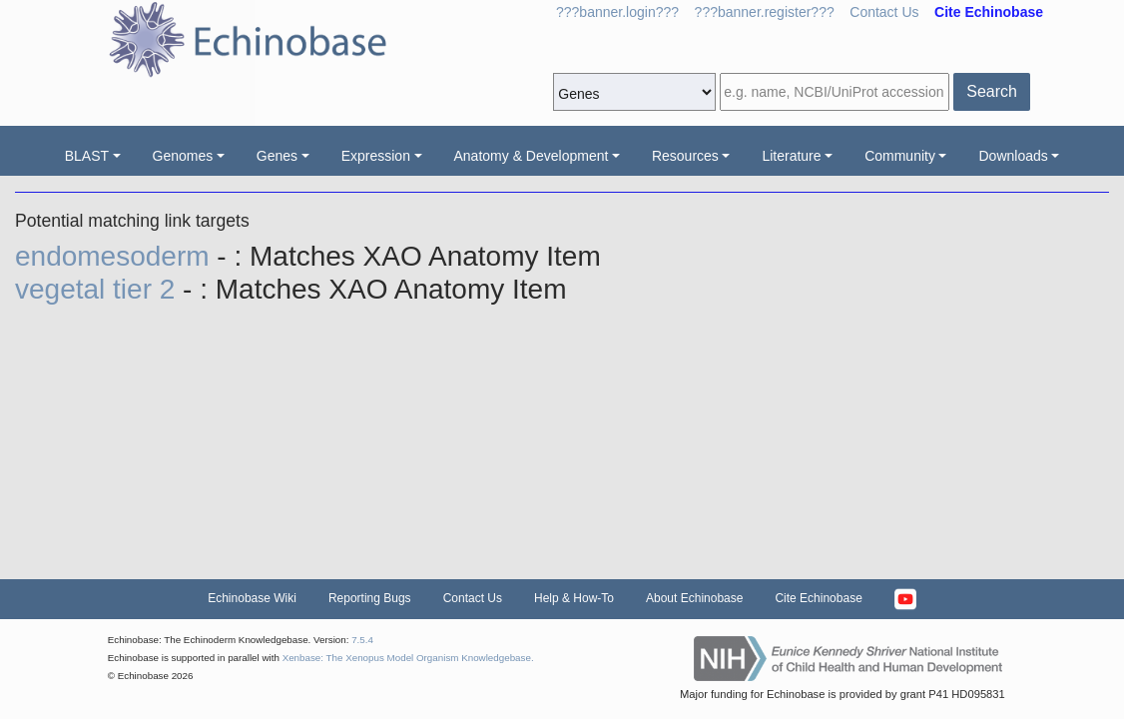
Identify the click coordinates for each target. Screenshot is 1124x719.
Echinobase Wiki (252, 598)
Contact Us (883, 12)
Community (899, 156)
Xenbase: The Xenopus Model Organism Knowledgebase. (408, 657)
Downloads (1012, 156)
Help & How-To (574, 598)
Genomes (183, 156)
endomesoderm (116, 256)
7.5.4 (362, 639)
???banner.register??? (765, 12)
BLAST (87, 156)
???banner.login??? (617, 12)
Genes (277, 156)
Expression (375, 156)
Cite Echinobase (818, 598)
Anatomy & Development (531, 156)
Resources (685, 156)
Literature (791, 156)
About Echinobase (694, 598)
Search (991, 91)
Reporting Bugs (369, 598)
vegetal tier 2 (99, 289)
